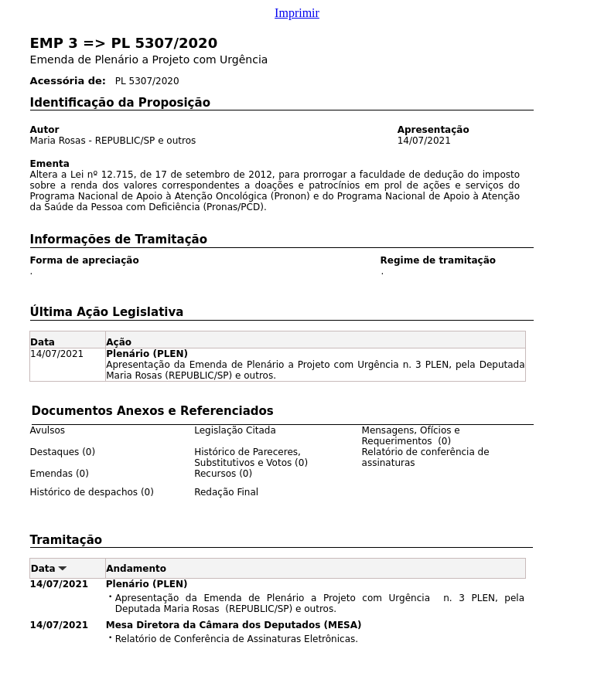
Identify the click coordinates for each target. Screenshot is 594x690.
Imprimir (297, 12)
